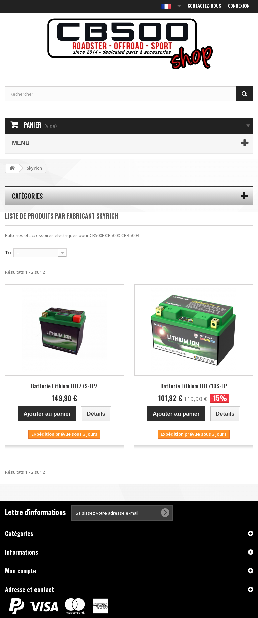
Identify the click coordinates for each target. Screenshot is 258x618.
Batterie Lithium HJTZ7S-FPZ (64, 386)
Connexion (239, 5)
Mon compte (20, 570)
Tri (8, 252)
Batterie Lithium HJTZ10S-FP (193, 386)
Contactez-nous (204, 5)
